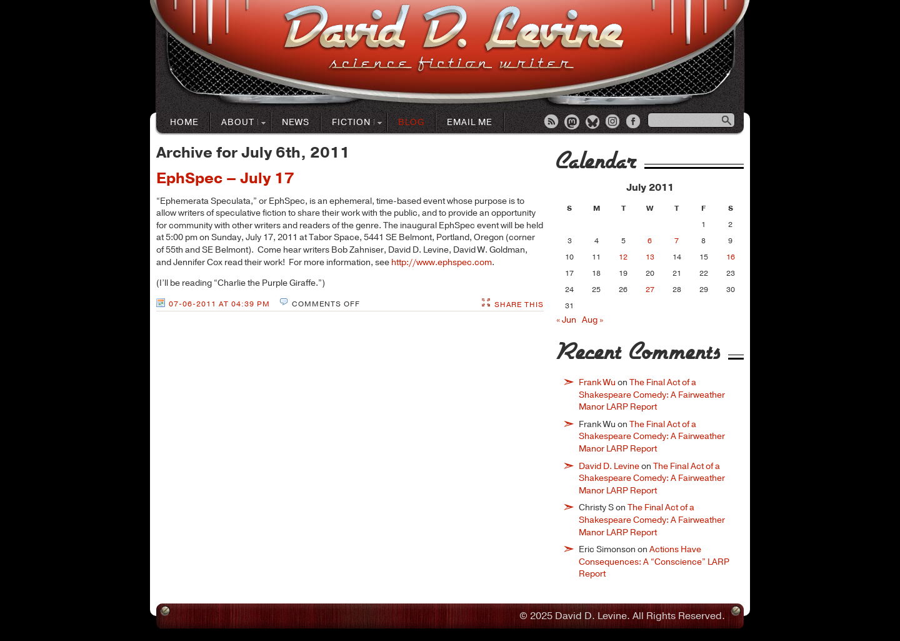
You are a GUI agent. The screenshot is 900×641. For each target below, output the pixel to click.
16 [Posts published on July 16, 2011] (730, 257)
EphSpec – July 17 (225, 178)
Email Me (469, 122)
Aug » (592, 320)
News (295, 122)
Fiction (351, 122)
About (238, 122)
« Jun (566, 320)
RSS (552, 122)
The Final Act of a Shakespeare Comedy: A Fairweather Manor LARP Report (652, 394)
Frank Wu (597, 382)
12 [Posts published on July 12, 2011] (623, 257)
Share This (519, 304)
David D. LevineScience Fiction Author (453, 39)
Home (184, 122)
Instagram (614, 122)
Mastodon (572, 122)
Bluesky (593, 122)
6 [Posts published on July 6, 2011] (650, 241)
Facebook (634, 122)
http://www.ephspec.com (441, 262)
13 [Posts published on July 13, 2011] (650, 257)
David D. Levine (609, 466)
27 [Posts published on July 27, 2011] (650, 290)
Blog (411, 122)
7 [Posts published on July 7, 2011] (676, 241)
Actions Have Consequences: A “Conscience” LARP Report (654, 561)
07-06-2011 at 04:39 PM (219, 304)
